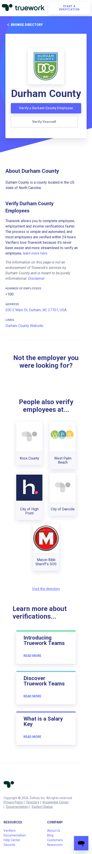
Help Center (12, 840)
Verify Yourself (44, 122)
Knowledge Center (56, 802)
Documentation (17, 807)
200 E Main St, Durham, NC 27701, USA (36, 310)
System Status (42, 807)
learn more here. (35, 253)
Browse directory (24, 24)
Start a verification (69, 8)
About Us (53, 830)
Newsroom (55, 845)
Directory (32, 802)
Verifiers (10, 830)
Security (9, 845)
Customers (55, 840)
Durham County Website (24, 326)
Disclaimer (36, 278)
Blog (50, 835)
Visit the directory (46, 589)
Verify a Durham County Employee (46, 108)
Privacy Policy (13, 802)
